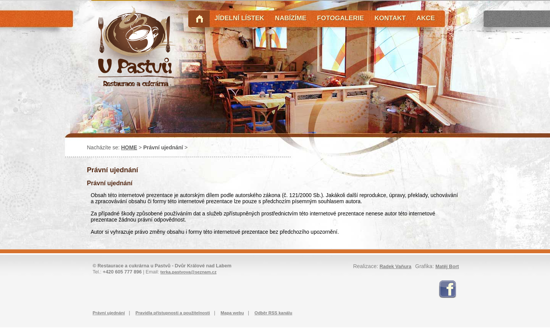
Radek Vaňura (395, 266)
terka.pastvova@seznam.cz (188, 272)
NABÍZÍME (290, 18)
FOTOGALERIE (340, 18)
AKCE (425, 18)
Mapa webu (232, 313)
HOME (129, 147)
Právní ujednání (109, 313)
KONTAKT (390, 18)
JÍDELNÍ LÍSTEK (239, 18)
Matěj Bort (447, 266)
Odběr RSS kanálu (273, 313)
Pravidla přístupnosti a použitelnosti (173, 313)
